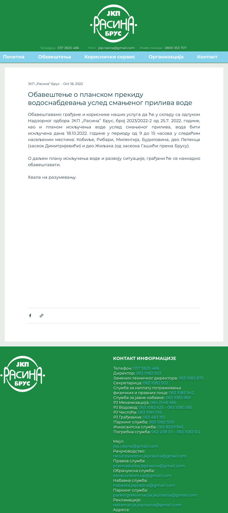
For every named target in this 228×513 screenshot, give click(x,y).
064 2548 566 (163, 402)
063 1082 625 (152, 407)
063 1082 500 (161, 422)
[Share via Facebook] (30, 315)
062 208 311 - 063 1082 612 (176, 431)
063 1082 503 (148, 373)
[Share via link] (41, 315)
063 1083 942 (181, 392)
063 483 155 (154, 417)
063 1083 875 (191, 378)
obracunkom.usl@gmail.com (142, 475)
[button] (113, 56)
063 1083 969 (178, 397)
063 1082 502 (155, 383)
